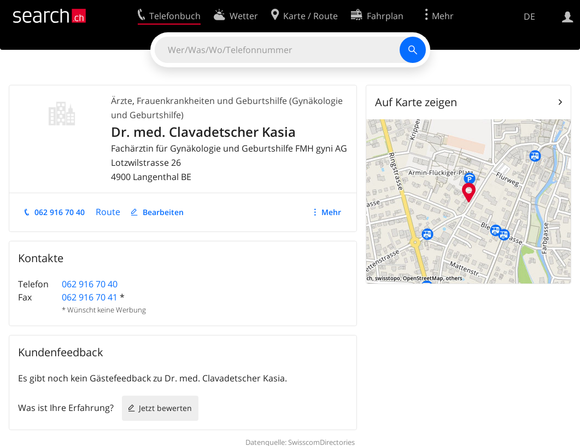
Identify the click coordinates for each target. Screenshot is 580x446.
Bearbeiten (163, 212)
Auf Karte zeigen (416, 102)
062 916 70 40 (59, 212)
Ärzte (121, 101)
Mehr (331, 212)
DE (529, 16)
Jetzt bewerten (165, 408)
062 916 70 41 (90, 297)
